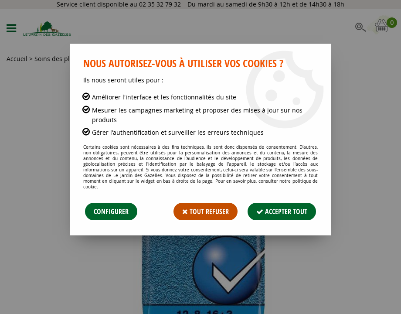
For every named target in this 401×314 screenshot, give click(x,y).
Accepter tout (281, 211)
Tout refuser (205, 211)
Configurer (111, 211)
